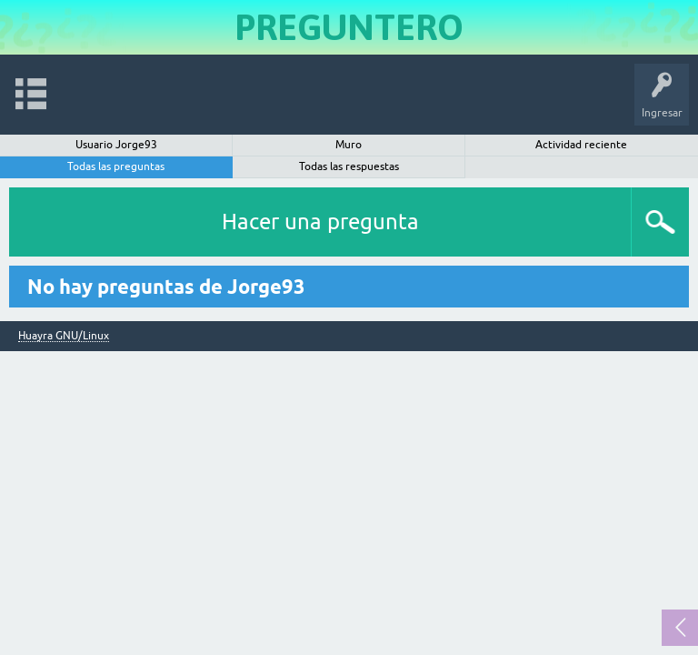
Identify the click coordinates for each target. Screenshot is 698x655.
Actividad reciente (581, 144)
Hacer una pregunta (320, 221)
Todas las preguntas (116, 166)
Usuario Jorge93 (116, 144)
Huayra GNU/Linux (63, 336)
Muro (348, 144)
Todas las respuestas (349, 166)
